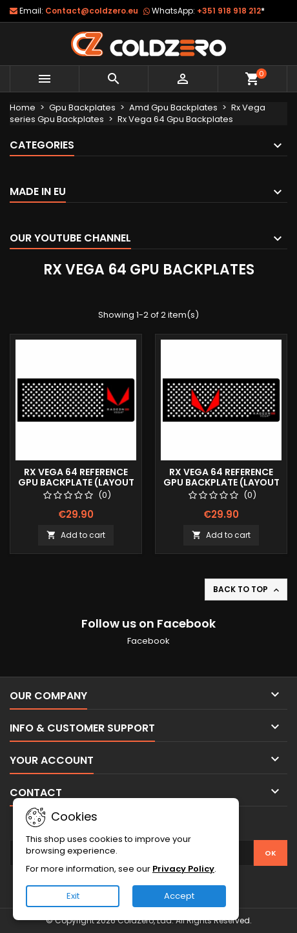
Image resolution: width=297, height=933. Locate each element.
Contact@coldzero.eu (91, 10)
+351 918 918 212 (231, 10)
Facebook (148, 641)
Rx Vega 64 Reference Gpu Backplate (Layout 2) (221, 482)
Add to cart (75, 534)
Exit (73, 896)
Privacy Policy (183, 869)
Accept (179, 896)
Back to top (247, 589)
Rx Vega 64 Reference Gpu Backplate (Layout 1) (76, 482)
